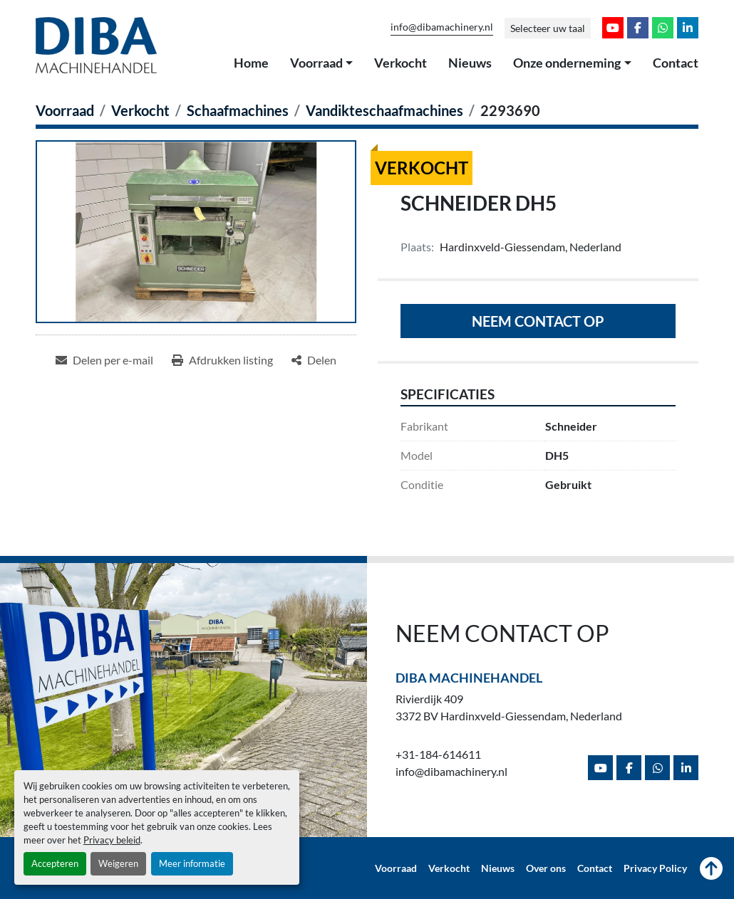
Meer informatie (192, 863)
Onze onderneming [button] (567, 62)
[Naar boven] (711, 868)
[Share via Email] (104, 360)
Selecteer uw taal (547, 28)
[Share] (314, 360)
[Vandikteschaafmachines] (384, 110)
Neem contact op (538, 321)
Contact (675, 62)
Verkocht (400, 62)
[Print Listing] (222, 360)
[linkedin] (687, 27)
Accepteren (54, 863)
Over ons (546, 868)
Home (251, 62)
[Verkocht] (140, 110)
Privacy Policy (655, 868)
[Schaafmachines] (238, 110)
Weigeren (118, 863)
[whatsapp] (662, 27)
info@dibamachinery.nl (442, 27)
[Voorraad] (65, 110)
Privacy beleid (111, 840)
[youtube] (613, 27)
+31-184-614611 (438, 754)
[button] (321, 63)
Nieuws (470, 62)
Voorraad (316, 62)
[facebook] (637, 27)
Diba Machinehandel (469, 677)
